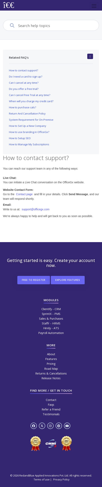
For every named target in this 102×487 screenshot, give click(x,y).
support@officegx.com (35, 209)
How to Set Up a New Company (27, 126)
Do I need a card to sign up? (25, 76)
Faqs (51, 404)
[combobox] (58, 25)
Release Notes (51, 378)
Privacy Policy (61, 479)
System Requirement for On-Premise (31, 119)
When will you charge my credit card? (31, 101)
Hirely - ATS (51, 328)
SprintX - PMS (51, 314)
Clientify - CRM (51, 309)
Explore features (67, 280)
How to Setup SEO (20, 138)
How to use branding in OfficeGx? (29, 132)
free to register (33, 280)
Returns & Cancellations (51, 373)
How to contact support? (23, 70)
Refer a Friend (51, 409)
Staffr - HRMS (51, 323)
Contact (51, 400)
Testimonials (51, 414)
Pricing (51, 364)
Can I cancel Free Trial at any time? (29, 95)
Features (51, 359)
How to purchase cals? (22, 107)
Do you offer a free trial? (23, 89)
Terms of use (42, 479)
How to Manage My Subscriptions (29, 144)
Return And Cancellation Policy (27, 113)
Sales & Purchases (51, 318)
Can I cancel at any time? (23, 82)
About (51, 354)
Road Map (51, 369)
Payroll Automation (51, 333)
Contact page (24, 194)
